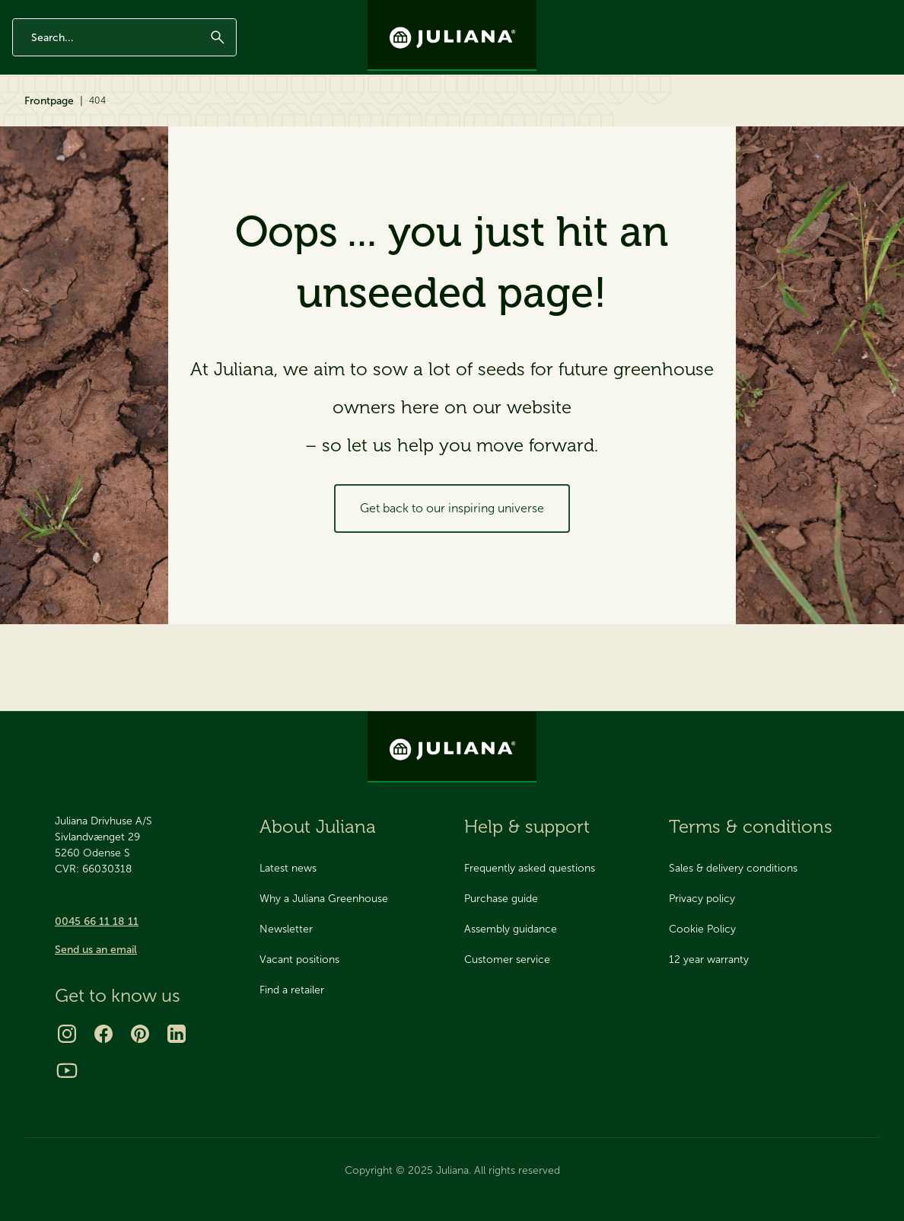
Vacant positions (299, 959)
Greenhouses (53, 116)
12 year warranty (46, 13)
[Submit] (217, 63)
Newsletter (711, 13)
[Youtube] (67, 1070)
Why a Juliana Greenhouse (323, 898)
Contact (768, 13)
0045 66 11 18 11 (96, 921)
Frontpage (49, 169)
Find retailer (863, 116)
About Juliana (678, 116)
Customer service (507, 959)
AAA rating (198, 13)
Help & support (773, 116)
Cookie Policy (702, 929)
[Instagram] (67, 1034)
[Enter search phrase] (124, 63)
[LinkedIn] (176, 1034)
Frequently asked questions (529, 868)
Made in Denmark (128, 13)
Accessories (157, 116)
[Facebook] (103, 1034)
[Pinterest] (140, 1034)
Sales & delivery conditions (733, 868)
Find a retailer (291, 989)
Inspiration (245, 116)
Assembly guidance (510, 929)
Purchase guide (501, 898)
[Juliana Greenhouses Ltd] (452, 35)
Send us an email (96, 949)
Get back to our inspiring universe (452, 576)
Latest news (288, 868)
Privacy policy (702, 898)
